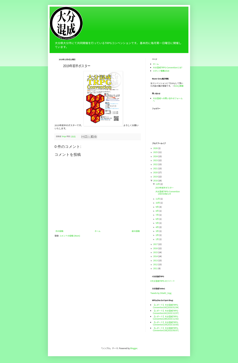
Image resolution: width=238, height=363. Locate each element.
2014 (155, 256)
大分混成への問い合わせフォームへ (168, 99)
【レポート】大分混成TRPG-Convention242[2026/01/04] (166, 305)
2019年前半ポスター (164, 187)
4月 (157, 227)
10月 (158, 202)
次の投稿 (59, 231)
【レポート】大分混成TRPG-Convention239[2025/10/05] (166, 323)
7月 (157, 214)
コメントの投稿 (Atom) (70, 235)
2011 (155, 268)
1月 (157, 239)
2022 (155, 164)
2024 (155, 156)
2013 (155, 260)
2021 (155, 168)
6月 (157, 218)
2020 (155, 172)
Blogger (133, 348)
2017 (155, 244)
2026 (155, 148)
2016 (155, 248)
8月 (157, 210)
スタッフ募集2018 (161, 70)
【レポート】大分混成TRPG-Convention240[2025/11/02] (166, 317)
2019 (155, 176)
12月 (158, 183)
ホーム (97, 231)
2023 (155, 160)
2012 (155, 264)
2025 (155, 152)
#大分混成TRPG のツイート (162, 280)
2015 (155, 252)
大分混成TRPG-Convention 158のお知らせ (167, 192)
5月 (157, 222)
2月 (157, 235)
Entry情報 (179, 85)
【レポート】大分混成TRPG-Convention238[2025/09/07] (166, 329)
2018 (155, 180)
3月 (157, 231)
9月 (157, 206)
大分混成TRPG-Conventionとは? (167, 67)
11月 (158, 198)
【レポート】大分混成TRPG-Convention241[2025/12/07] (166, 311)
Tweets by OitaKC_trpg (160, 293)
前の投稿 (136, 231)
